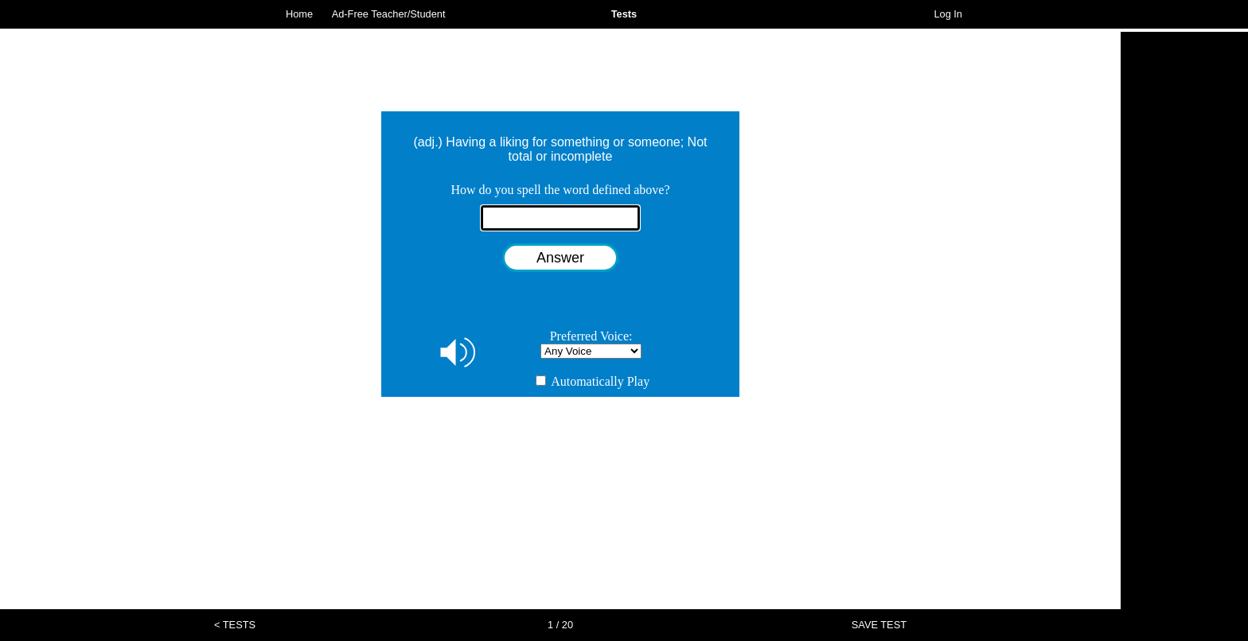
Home (299, 14)
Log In (948, 14)
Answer (560, 258)
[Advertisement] (1184, 270)
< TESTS (234, 625)
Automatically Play (592, 381)
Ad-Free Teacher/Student (389, 14)
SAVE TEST (879, 625)
